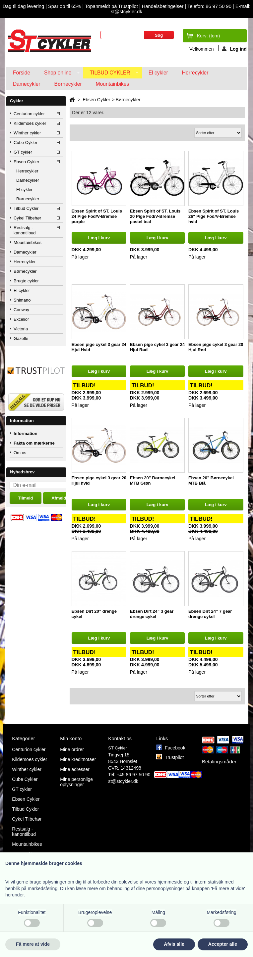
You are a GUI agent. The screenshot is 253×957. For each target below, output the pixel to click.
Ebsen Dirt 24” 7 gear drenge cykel (210, 614)
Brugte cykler (26, 280)
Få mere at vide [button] (33, 944)
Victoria (21, 328)
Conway (21, 309)
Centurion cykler (29, 113)
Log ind (234, 48)
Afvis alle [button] (174, 944)
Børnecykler (68, 84)
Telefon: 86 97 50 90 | (211, 6)
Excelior (21, 319)
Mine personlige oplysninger (76, 782)
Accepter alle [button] (222, 944)
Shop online (58, 74)
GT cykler (23, 152)
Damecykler (26, 84)
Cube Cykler (25, 142)
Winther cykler (27, 132)
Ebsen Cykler (26, 161)
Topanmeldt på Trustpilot (112, 6)
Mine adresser (75, 769)
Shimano (22, 300)
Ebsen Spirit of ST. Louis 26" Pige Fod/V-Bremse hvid (213, 216)
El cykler (158, 72)
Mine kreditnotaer (78, 759)
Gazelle (21, 338)
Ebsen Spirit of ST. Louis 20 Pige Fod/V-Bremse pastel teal (155, 216)
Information (22, 420)
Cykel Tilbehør (27, 217)
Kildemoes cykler (30, 123)
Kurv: (208, 35)
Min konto (71, 738)
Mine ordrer (72, 749)
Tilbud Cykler (111, 74)
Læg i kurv (99, 237)
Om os (20, 452)
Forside (21, 72)
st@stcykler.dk (123, 781)
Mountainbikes (112, 84)
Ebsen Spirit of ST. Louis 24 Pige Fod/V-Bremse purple (97, 216)
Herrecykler (195, 72)
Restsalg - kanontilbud (25, 230)
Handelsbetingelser (162, 6)
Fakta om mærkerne (34, 443)
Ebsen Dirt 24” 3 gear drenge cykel (152, 614)
